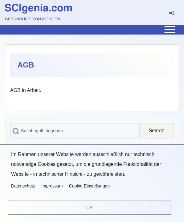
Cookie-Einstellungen (89, 185)
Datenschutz (23, 185)
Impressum (52, 185)
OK (89, 207)
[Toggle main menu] (92, 30)
